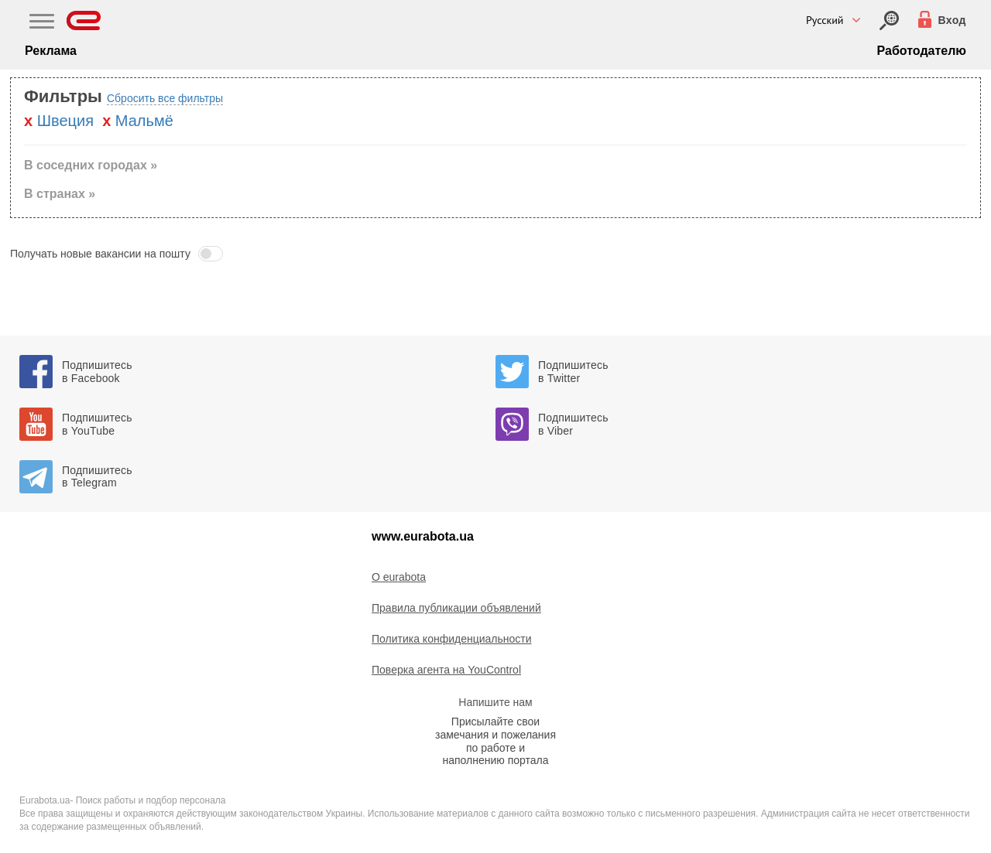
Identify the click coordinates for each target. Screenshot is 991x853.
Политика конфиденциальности (452, 639)
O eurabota (399, 577)
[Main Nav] (42, 23)
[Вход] (889, 20)
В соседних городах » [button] (90, 165)
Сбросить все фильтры (165, 98)
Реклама (51, 50)
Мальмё (144, 120)
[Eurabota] (84, 20)
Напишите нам (495, 702)
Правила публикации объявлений (456, 608)
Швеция (65, 120)
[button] (495, 253)
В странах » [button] (59, 193)
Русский (825, 20)
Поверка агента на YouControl (446, 670)
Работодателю (921, 50)
